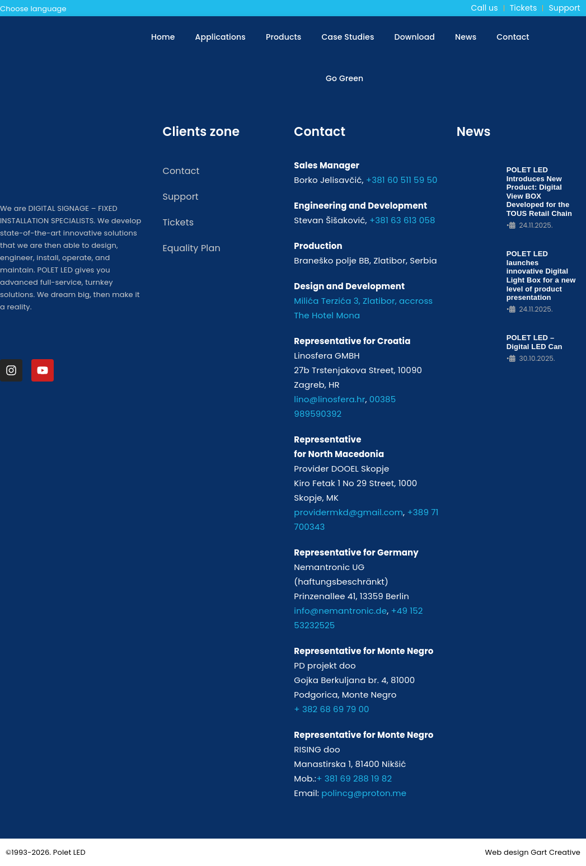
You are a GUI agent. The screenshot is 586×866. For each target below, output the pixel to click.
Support (564, 7)
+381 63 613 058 (402, 220)
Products (284, 37)
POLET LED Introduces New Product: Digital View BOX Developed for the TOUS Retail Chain (539, 192)
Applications (220, 37)
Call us (484, 7)
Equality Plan (191, 248)
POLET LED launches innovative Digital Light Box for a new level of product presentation (541, 276)
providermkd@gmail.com (348, 512)
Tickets (523, 7)
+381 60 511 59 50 (402, 180)
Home (163, 37)
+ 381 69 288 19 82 (354, 778)
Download (415, 37)
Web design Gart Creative (532, 852)
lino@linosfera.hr (329, 399)
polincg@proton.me (363, 793)
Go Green (344, 78)
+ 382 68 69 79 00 (331, 709)
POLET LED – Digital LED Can (534, 342)
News (465, 37)
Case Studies (348, 37)
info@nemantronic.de (340, 610)
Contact (512, 37)
